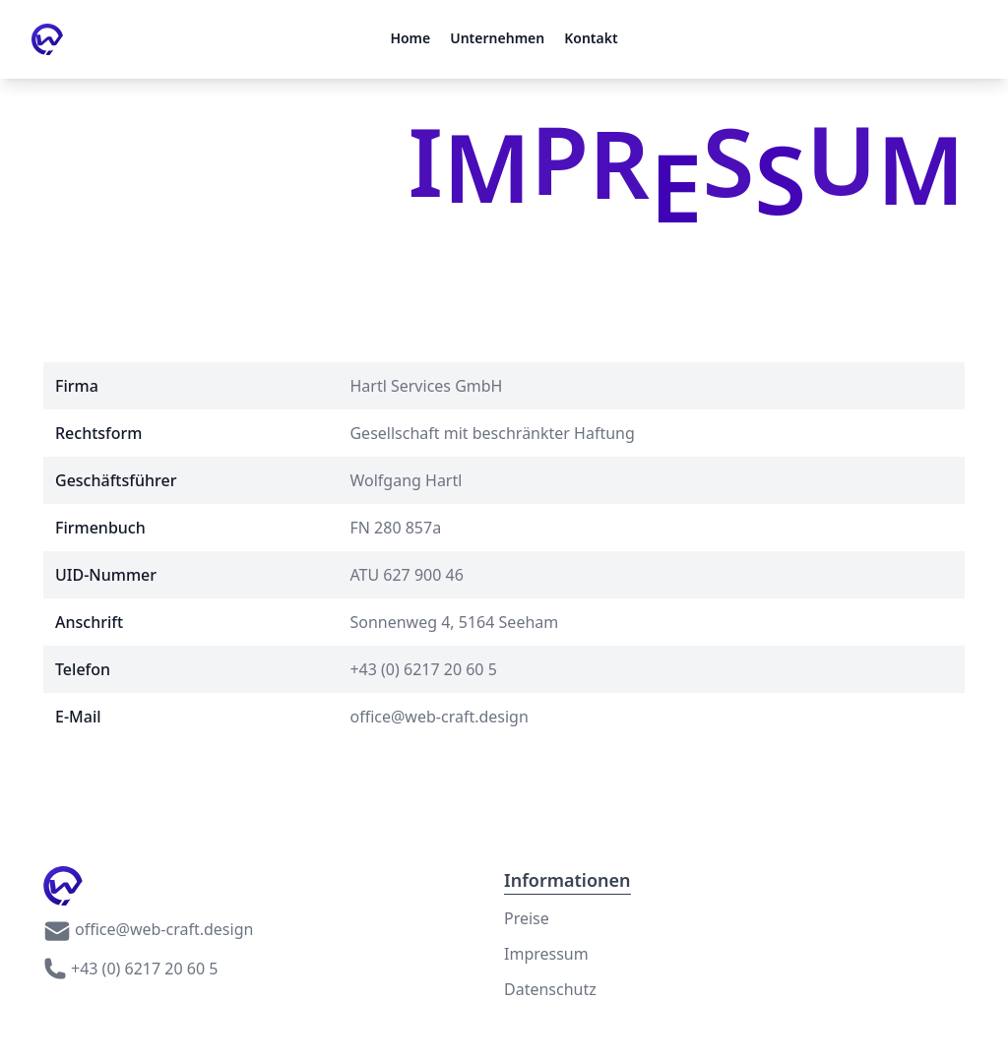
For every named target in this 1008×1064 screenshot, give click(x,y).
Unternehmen (497, 38)
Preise (526, 918)
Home (410, 38)
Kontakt (590, 38)
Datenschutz (550, 989)
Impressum (546, 954)
